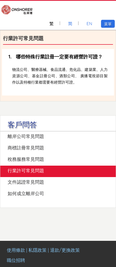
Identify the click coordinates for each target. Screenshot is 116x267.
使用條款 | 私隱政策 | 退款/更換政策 (43, 250)
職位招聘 (16, 260)
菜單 (109, 24)
